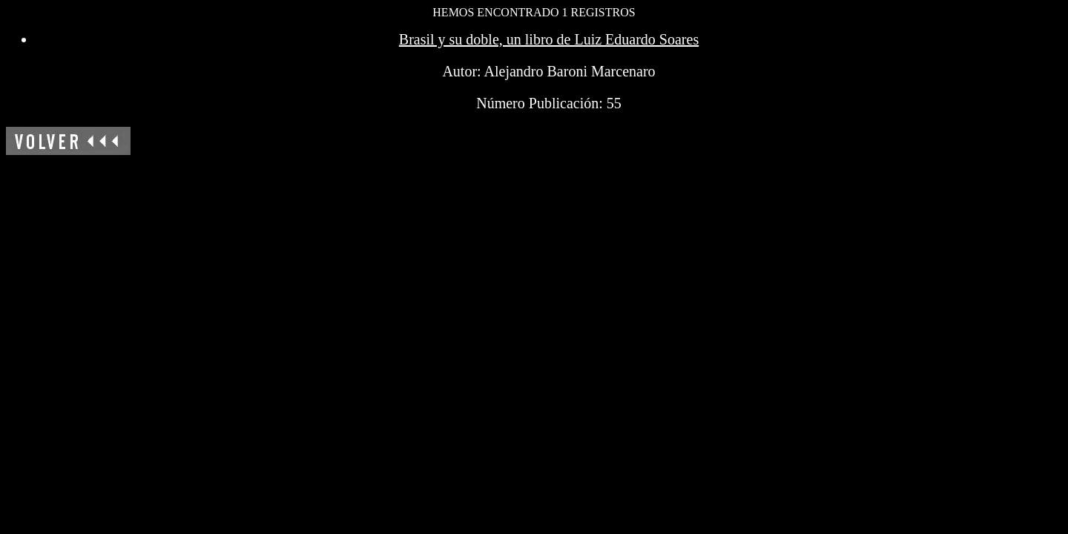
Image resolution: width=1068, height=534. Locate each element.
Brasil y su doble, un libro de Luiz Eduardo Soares (549, 39)
